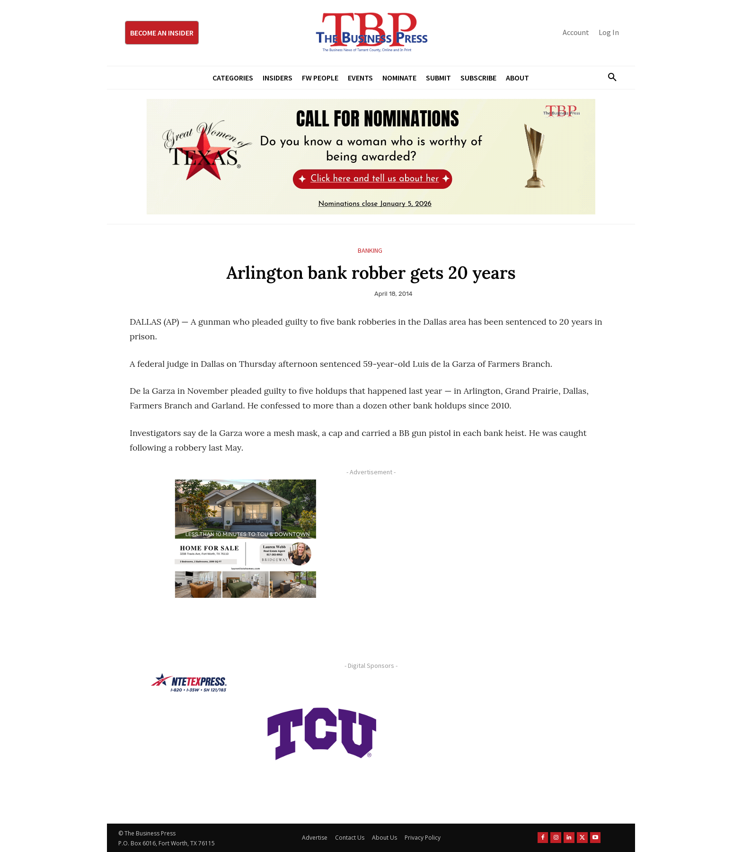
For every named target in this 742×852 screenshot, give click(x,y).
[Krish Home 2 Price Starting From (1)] (246, 538)
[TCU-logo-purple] (322, 732)
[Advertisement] (492, 545)
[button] (608, 77)
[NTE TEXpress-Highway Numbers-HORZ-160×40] (189, 682)
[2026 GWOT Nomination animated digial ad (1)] (371, 156)
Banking (370, 251)
